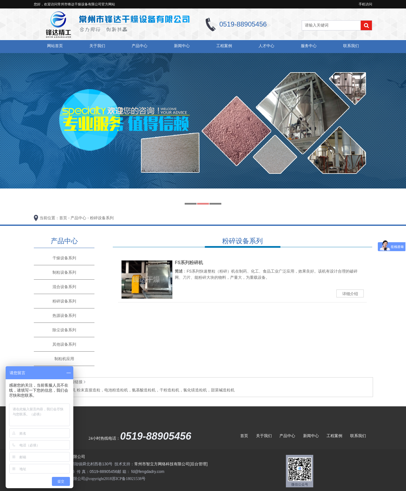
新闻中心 (182, 45)
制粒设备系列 (64, 272)
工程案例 (224, 45)
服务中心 (309, 45)
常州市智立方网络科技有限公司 (161, 464)
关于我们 (97, 45)
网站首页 (55, 45)
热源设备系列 (64, 315)
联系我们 (351, 45)
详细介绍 (350, 293)
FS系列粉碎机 (189, 262)
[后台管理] (198, 464)
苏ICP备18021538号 (129, 479)
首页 (63, 218)
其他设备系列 (64, 344)
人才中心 (266, 45)
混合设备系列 (64, 286)
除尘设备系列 (64, 330)
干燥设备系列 (64, 258)
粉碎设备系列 (102, 218)
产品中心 (139, 45)
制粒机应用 (64, 358)
